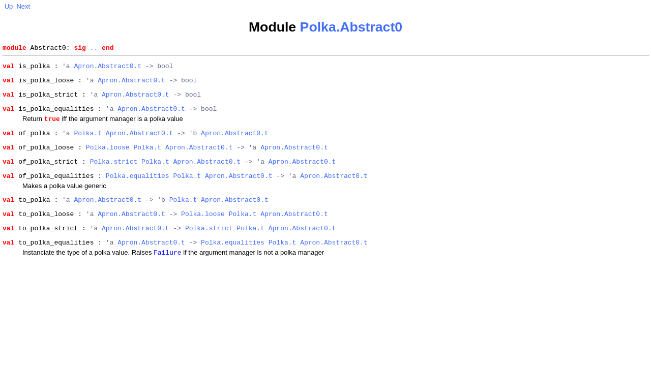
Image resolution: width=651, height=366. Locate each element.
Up (9, 6)
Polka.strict (114, 174)
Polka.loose (108, 158)
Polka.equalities (137, 190)
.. (94, 48)
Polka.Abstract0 (351, 27)
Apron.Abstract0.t (107, 68)
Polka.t (88, 142)
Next (23, 6)
